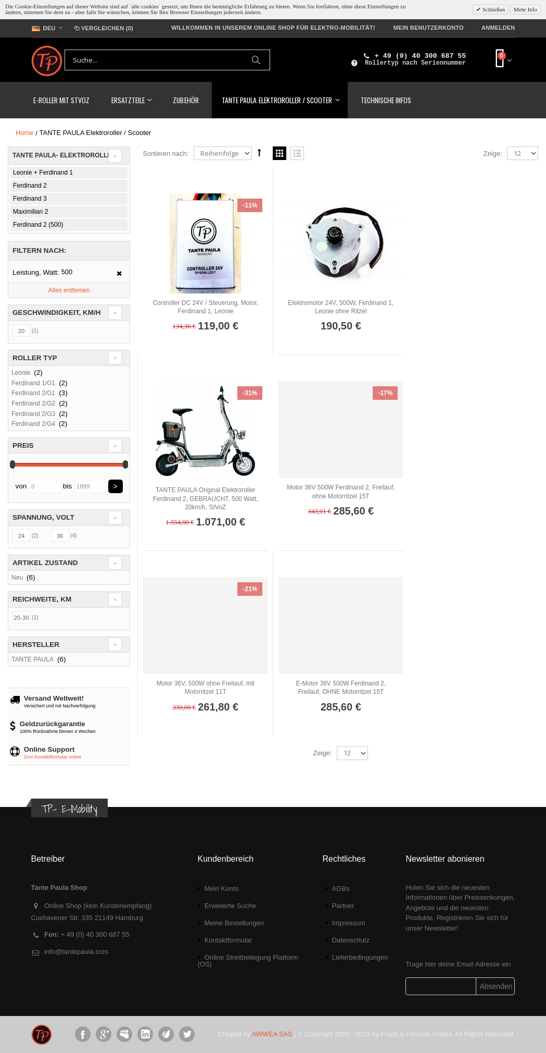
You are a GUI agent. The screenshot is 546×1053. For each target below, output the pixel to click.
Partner (343, 906)
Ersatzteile (128, 99)
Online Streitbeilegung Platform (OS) (247, 960)
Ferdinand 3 (30, 198)
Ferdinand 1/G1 (33, 383)
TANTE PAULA (32, 659)
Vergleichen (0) (103, 28)
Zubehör (185, 99)
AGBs (341, 888)
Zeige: (493, 153)
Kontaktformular (228, 940)
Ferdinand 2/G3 (33, 414)
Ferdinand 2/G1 (33, 393)
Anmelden (498, 28)
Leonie (20, 372)
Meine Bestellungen (234, 923)
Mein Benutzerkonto (428, 28)
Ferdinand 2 (30, 185)
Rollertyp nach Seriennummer (415, 63)
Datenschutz (351, 940)
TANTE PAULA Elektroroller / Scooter (277, 99)
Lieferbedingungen (360, 957)
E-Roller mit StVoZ (61, 99)
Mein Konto (222, 888)
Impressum (348, 923)
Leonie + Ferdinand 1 (43, 172)
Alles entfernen (69, 290)
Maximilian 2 (30, 211)
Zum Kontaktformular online (53, 757)
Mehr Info (525, 9)
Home (25, 133)
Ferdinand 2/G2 (33, 403)
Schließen (493, 9)
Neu (17, 577)
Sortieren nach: (165, 153)
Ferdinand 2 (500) (38, 224)
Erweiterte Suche (230, 906)
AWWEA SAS (272, 1034)
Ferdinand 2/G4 (34, 423)
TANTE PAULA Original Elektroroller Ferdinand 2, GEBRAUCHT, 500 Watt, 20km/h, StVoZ (475, 311)
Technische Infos (386, 99)
